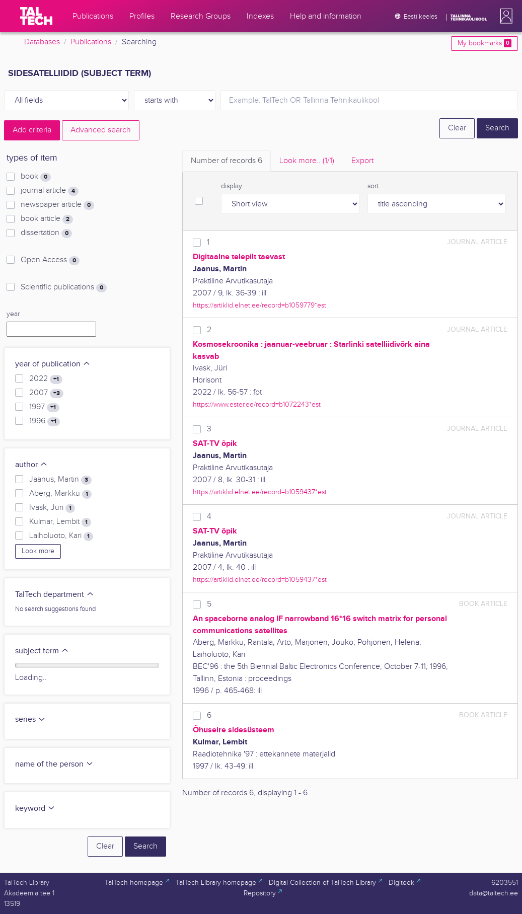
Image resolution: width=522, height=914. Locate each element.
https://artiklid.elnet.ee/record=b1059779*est (259, 305)
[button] (504, 16)
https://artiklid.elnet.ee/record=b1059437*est (260, 492)
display (231, 186)
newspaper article (57, 205)
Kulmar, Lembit (60, 522)
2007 (46, 393)
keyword (35, 808)
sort (373, 186)
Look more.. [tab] (306, 161)
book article (47, 219)
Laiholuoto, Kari (61, 536)
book (36, 177)
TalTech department (54, 594)
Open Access (50, 260)
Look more (38, 551)
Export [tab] (362, 161)
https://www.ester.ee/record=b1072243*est (257, 404)
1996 (44, 421)
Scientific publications (64, 287)
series (30, 719)
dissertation (46, 233)
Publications (90, 42)
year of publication (53, 364)
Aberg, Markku (60, 494)
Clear (457, 128)
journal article (50, 191)
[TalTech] (36, 16)
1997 (44, 407)
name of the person (54, 764)
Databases (42, 42)
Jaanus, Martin (60, 480)
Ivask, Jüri (52, 508)
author (31, 465)
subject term (42, 651)
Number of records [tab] (226, 161)
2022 (45, 379)
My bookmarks (484, 43)
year (13, 314)
